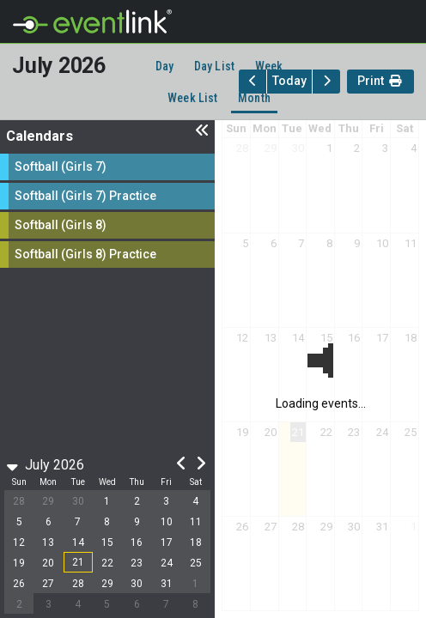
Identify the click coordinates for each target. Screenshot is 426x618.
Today (289, 81)
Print (380, 83)
